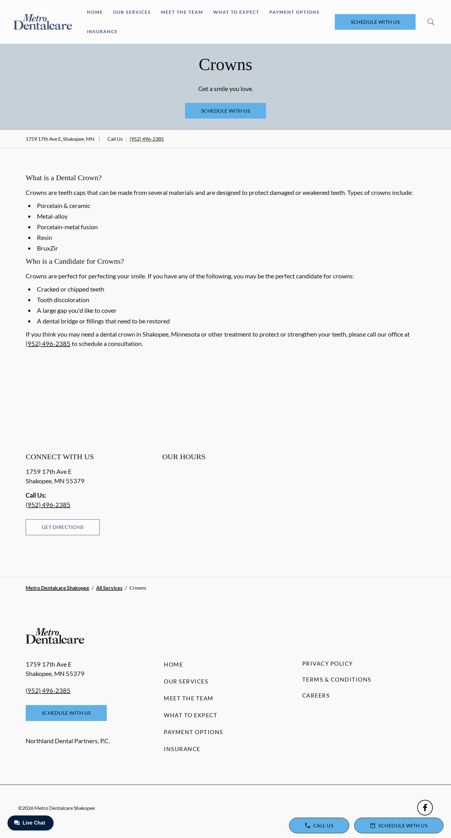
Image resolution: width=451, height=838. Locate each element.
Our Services (132, 12)
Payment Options (294, 12)
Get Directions (63, 527)
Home (95, 12)
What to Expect (236, 12)
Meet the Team (182, 12)
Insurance (102, 31)
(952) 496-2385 (147, 139)
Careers (316, 695)
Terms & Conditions (336, 679)
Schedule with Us (375, 22)
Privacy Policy (327, 663)
